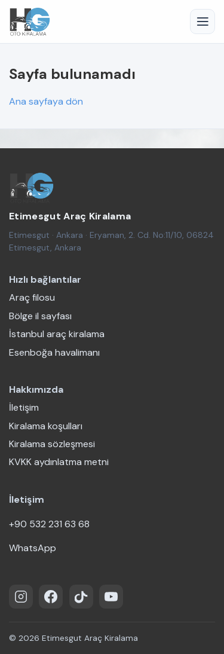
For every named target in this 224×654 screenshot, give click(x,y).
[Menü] (202, 21)
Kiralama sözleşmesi (52, 444)
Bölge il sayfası (40, 316)
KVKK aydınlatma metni (59, 462)
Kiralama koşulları (45, 426)
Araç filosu (32, 297)
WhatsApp (32, 548)
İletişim (24, 407)
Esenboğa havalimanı (54, 352)
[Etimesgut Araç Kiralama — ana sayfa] (31, 187)
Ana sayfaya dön (46, 101)
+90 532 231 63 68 (49, 524)
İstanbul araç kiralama (57, 334)
